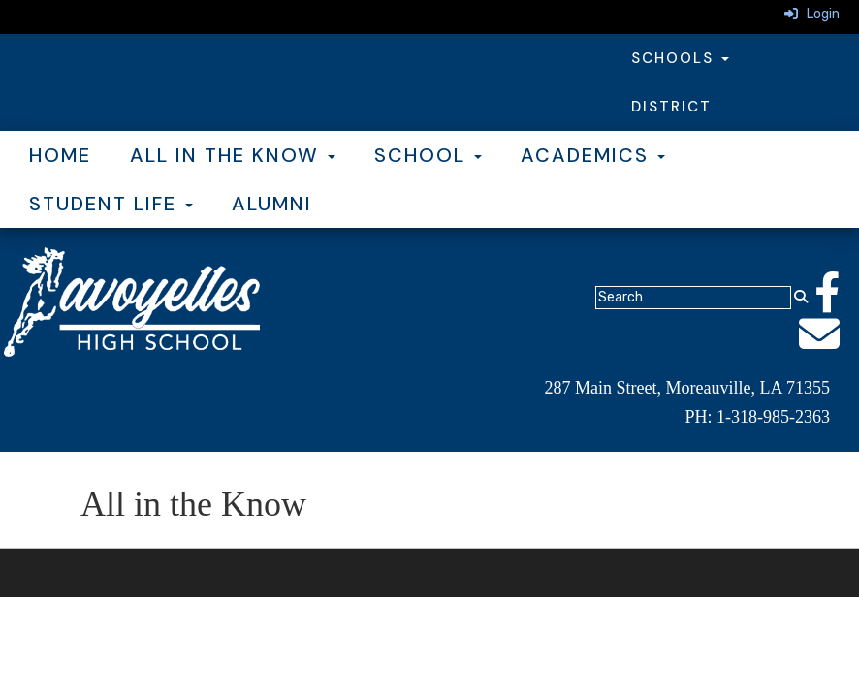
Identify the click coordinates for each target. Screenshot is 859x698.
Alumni (272, 203)
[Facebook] (836, 303)
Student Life (111, 203)
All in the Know (232, 155)
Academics (593, 155)
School (428, 155)
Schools (680, 58)
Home (60, 155)
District (671, 106)
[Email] (829, 344)
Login (812, 14)
